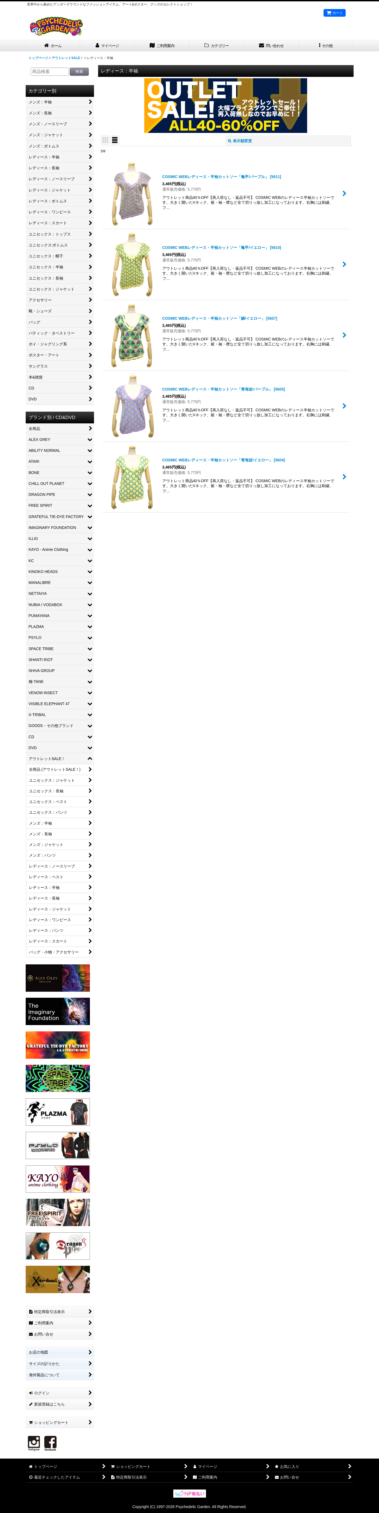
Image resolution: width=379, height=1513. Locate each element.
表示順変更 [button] (240, 141)
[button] (326, 45)
